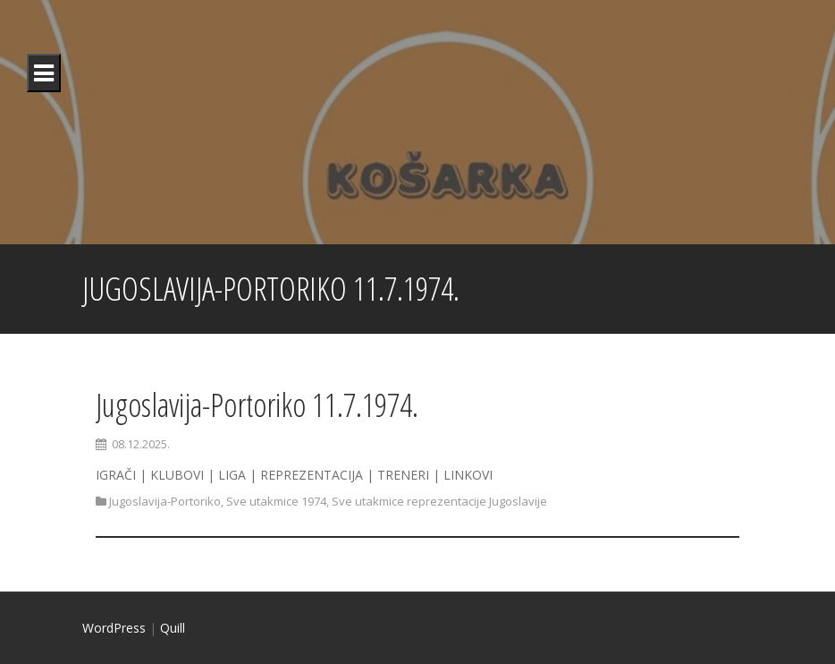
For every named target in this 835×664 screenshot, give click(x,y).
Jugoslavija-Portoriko (165, 501)
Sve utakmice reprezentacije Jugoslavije (439, 501)
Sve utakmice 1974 (276, 501)
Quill (172, 627)
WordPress (114, 627)
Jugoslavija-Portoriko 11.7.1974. (257, 405)
